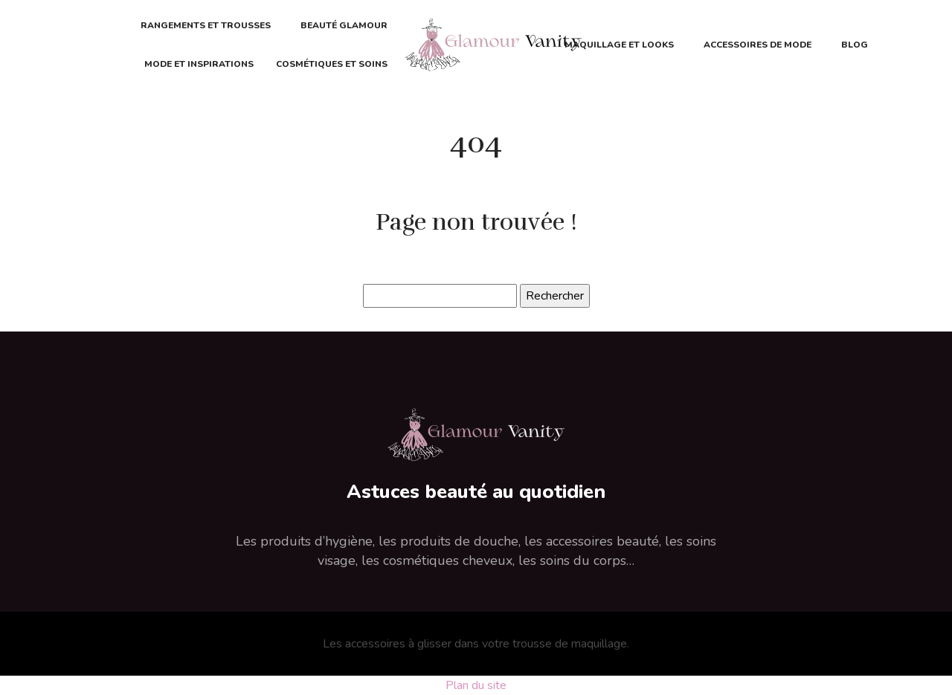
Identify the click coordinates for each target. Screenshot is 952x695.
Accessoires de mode (757, 45)
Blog (854, 45)
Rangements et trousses (206, 25)
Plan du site (476, 685)
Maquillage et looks (619, 45)
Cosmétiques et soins (331, 64)
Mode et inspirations (199, 64)
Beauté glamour (343, 25)
